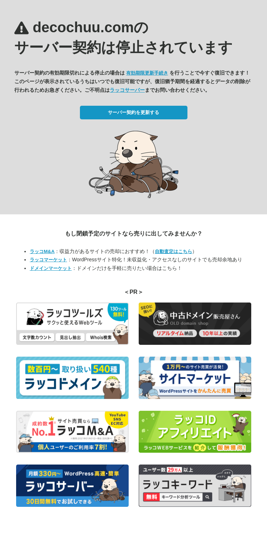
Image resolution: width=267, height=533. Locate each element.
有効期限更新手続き (147, 73)
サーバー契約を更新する (133, 112)
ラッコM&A (42, 251)
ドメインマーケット (51, 268)
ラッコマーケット (48, 259)
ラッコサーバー (127, 90)
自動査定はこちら (173, 251)
